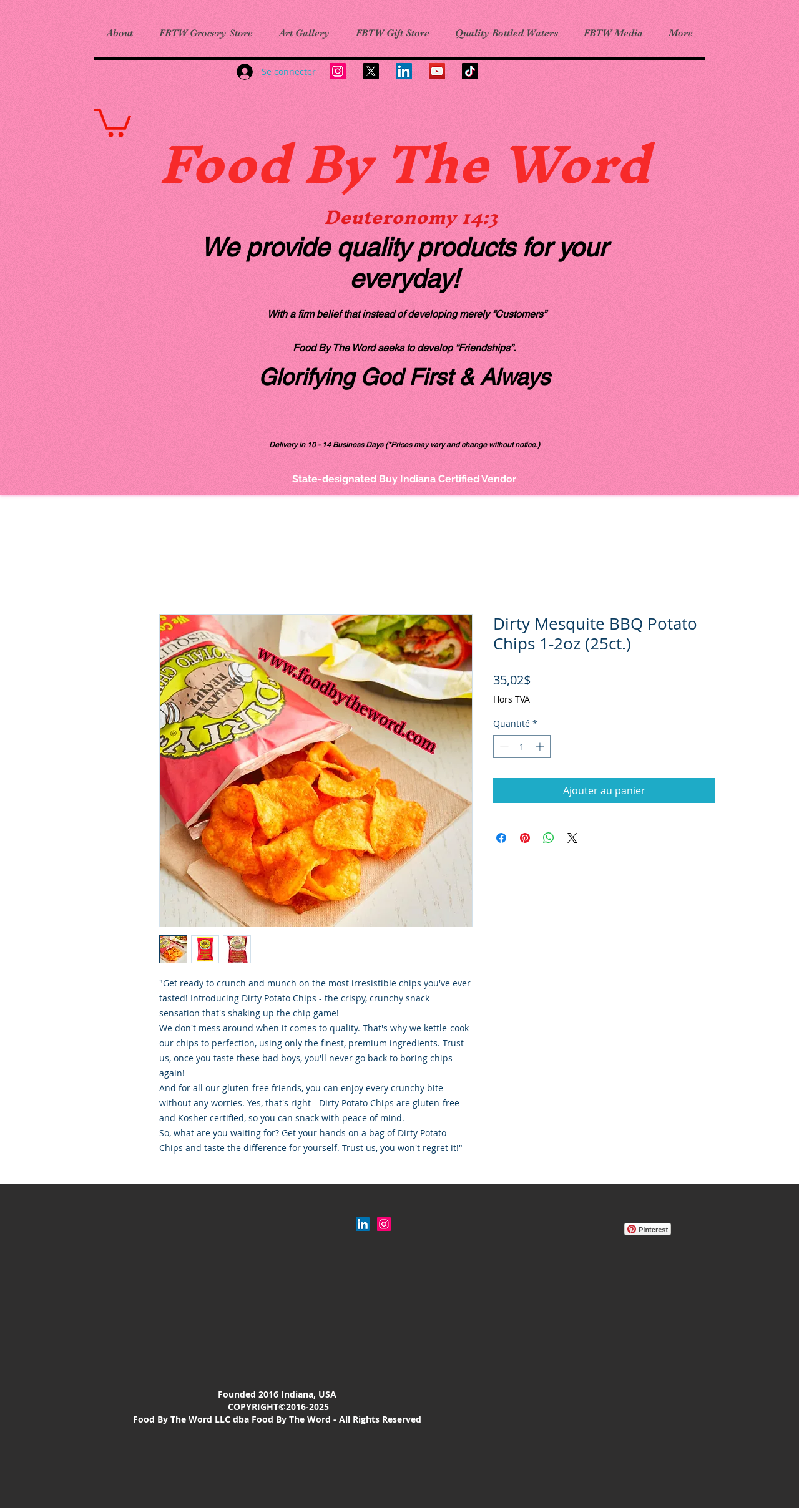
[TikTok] (470, 71)
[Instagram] (338, 71)
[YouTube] (437, 71)
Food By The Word (404, 163)
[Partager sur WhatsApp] (548, 837)
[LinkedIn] (404, 71)
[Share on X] (572, 837)
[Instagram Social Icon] (384, 1224)
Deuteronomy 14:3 (411, 217)
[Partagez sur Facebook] (501, 837)
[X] (371, 71)
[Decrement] (503, 746)
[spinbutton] (522, 746)
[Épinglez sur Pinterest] (524, 837)
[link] (112, 121)
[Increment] (541, 746)
